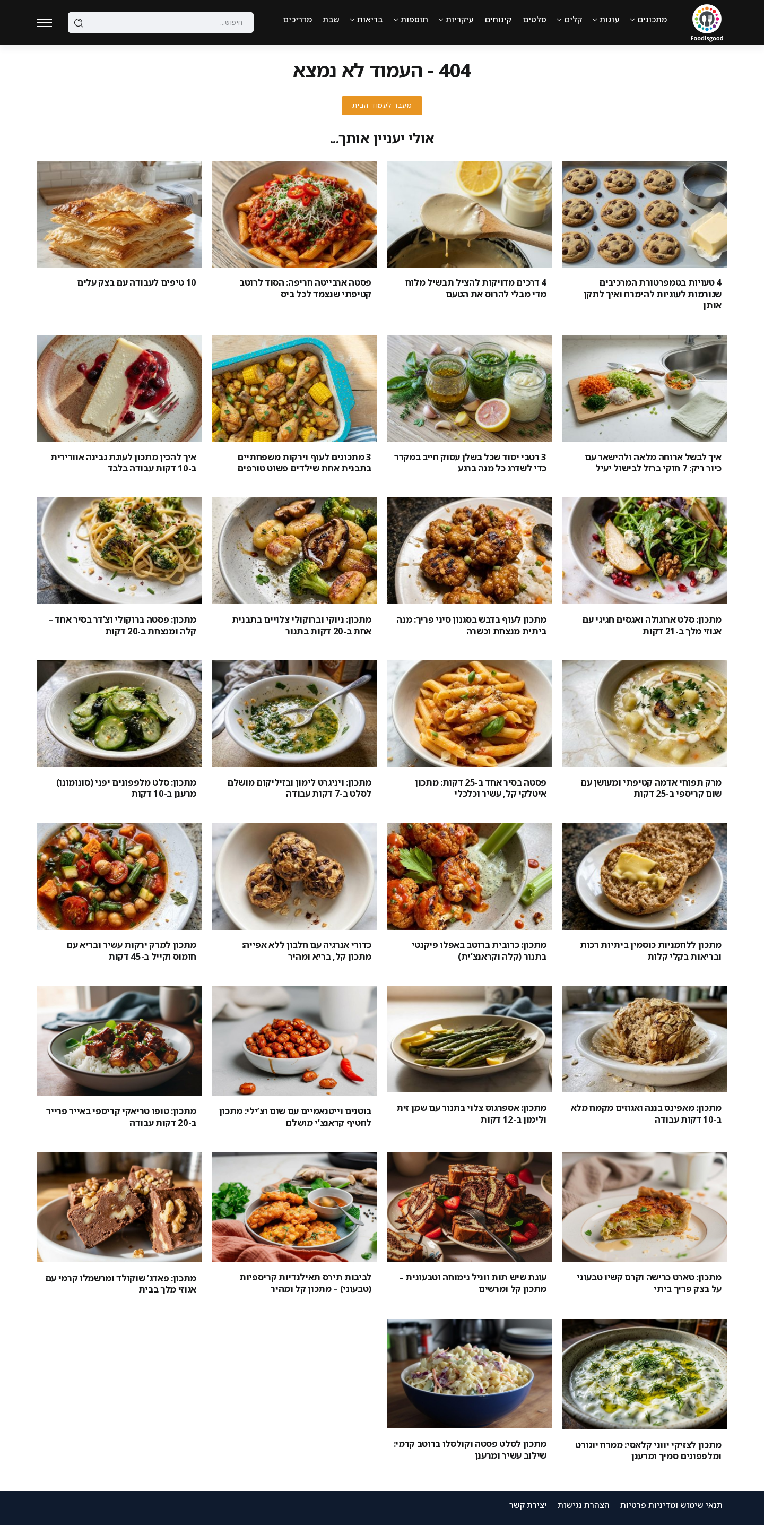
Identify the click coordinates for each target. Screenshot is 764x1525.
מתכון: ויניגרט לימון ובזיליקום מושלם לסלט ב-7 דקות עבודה (299, 787)
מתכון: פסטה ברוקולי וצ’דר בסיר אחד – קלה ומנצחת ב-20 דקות (122, 624)
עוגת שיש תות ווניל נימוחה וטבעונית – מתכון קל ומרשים (472, 1282)
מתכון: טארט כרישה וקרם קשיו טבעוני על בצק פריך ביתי (649, 1282)
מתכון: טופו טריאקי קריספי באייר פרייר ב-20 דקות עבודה (121, 1116)
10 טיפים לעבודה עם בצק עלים (136, 282)
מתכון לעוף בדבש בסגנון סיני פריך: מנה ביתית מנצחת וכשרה (471, 624)
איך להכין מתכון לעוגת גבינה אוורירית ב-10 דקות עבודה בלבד (123, 462)
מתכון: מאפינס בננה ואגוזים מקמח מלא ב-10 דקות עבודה (646, 1113)
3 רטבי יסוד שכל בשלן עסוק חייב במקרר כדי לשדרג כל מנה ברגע (470, 462)
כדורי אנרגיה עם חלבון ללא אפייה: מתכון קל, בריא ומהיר (306, 950)
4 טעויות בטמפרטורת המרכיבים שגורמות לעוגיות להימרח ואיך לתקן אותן (653, 293)
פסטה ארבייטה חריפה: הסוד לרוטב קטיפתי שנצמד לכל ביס (305, 287)
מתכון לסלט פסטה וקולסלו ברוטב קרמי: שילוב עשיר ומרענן (470, 1449)
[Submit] (79, 22)
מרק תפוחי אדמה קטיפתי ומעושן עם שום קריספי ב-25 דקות (651, 787)
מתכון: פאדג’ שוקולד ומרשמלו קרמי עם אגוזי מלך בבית (120, 1283)
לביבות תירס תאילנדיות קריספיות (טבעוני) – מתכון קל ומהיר (305, 1282)
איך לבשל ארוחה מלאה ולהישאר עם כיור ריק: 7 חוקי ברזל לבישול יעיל (653, 462)
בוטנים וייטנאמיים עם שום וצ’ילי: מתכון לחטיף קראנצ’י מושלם (295, 1116)
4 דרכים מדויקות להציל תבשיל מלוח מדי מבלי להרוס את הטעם (475, 287)
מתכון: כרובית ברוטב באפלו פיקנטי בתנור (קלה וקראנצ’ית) (479, 950)
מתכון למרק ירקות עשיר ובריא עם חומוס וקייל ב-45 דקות (131, 950)
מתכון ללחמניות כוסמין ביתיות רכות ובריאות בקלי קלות (651, 950)
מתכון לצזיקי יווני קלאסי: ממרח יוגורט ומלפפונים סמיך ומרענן (648, 1450)
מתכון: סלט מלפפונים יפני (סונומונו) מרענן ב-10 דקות (126, 787)
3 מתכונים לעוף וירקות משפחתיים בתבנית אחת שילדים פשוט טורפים (304, 462)
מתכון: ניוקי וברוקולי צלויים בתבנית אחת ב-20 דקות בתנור (301, 624)
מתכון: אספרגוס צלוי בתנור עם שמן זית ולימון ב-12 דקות (471, 1113)
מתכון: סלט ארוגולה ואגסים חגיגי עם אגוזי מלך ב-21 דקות (652, 624)
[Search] (161, 22)
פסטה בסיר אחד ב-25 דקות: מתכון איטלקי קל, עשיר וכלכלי (480, 787)
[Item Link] (644, 214)
